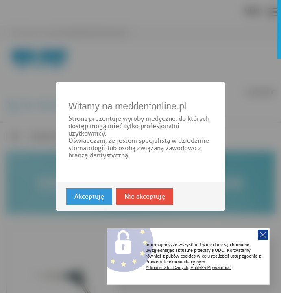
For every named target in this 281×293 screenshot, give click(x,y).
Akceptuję (89, 197)
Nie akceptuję (144, 197)
